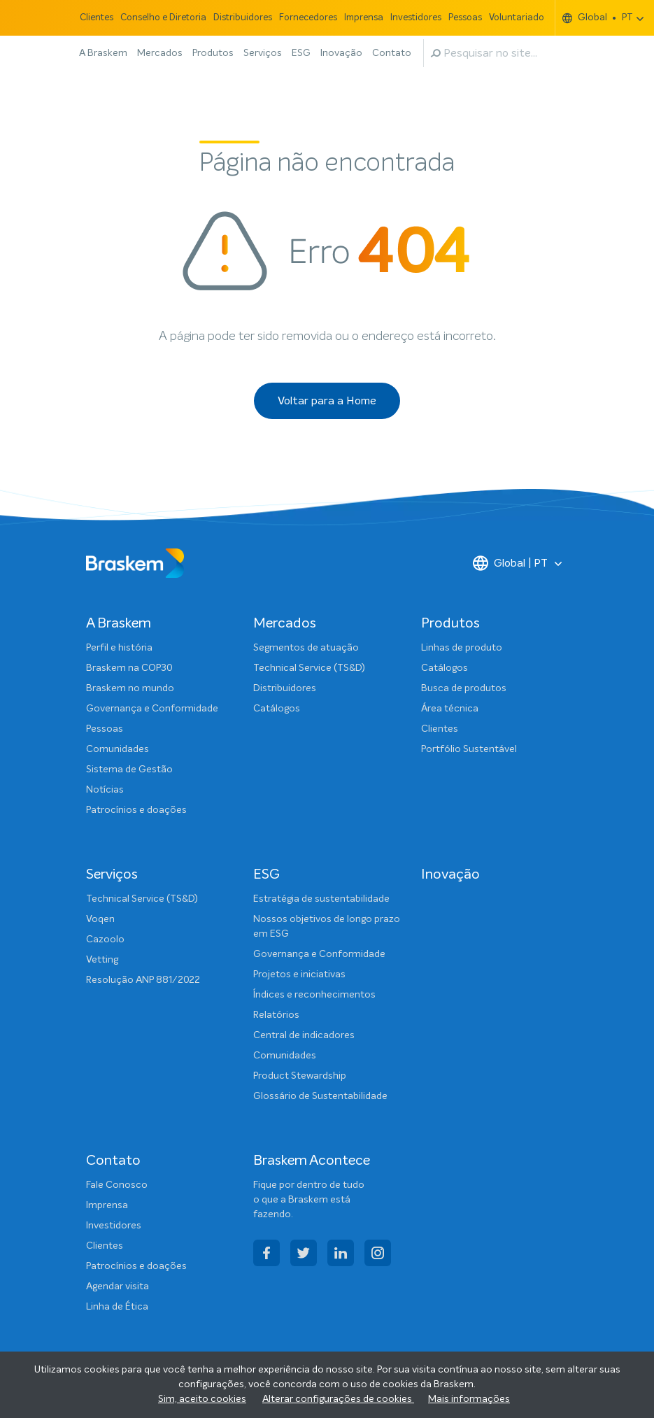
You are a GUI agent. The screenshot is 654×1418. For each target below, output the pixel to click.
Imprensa (363, 17)
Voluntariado (516, 17)
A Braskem (103, 53)
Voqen (100, 919)
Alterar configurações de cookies (338, 1399)
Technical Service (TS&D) (309, 668)
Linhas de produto (461, 648)
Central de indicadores (304, 1035)
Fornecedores (308, 17)
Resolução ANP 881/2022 (143, 980)
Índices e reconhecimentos (314, 995)
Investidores (415, 17)
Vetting (102, 960)
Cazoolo (105, 939)
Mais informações (469, 1399)
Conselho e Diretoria (163, 17)
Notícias (105, 790)
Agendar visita (117, 1286)
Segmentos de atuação (306, 648)
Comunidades (117, 749)
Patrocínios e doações (136, 810)
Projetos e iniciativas (299, 974)
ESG (301, 53)
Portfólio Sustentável (469, 749)
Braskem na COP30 (129, 668)
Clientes (96, 17)
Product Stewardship (299, 1076)
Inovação (341, 53)
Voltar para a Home (327, 400)
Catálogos (276, 709)
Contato (391, 53)
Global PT (597, 18)
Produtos (213, 53)
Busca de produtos (463, 688)
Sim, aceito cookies (202, 1399)
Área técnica (449, 709)
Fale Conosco (117, 1185)
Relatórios (276, 1015)
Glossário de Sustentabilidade (320, 1096)
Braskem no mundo (130, 688)
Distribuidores (242, 17)
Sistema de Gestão (129, 769)
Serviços (262, 53)
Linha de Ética (117, 1307)
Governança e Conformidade (152, 709)
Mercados (160, 53)
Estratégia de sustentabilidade (321, 899)
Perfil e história (119, 648)
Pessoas (465, 17)
